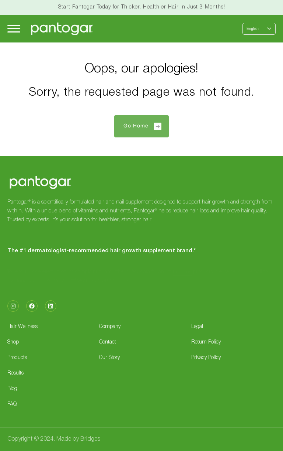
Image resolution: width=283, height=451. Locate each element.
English (253, 29)
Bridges (90, 439)
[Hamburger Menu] (13, 28)
